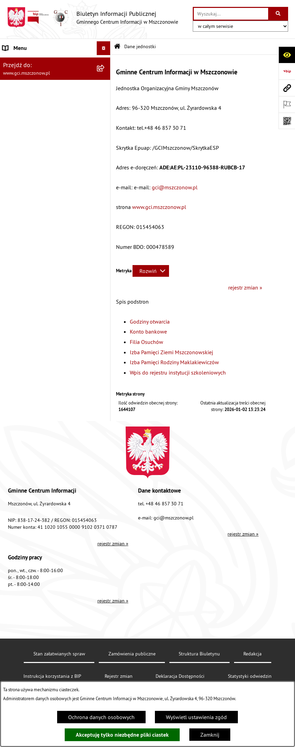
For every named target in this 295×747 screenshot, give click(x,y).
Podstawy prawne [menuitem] (23, 227)
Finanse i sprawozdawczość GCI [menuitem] (40, 255)
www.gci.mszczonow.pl (159, 206)
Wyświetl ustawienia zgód (196, 717)
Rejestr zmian (119, 676)
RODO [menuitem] (10, 296)
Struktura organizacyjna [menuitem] (30, 214)
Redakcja (252, 654)
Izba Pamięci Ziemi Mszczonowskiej (171, 352)
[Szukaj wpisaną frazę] (278, 14)
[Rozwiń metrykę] (151, 271)
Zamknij (209, 734)
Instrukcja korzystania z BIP (52, 676)
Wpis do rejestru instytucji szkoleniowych (178, 372)
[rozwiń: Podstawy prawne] (105, 228)
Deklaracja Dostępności (180, 676)
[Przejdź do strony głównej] (92, 17)
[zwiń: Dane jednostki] (105, 62)
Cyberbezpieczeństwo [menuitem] (28, 310)
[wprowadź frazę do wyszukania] (231, 14)
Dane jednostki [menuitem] (20, 62)
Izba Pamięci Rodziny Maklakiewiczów (174, 362)
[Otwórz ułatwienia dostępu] (286, 54)
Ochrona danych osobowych (101, 717)
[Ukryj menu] (103, 48)
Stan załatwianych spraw (59, 654)
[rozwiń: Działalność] (105, 241)
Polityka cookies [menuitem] (22, 324)
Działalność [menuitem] (16, 241)
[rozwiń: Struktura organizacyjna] (105, 214)
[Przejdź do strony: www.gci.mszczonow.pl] (286, 88)
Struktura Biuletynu (199, 654)
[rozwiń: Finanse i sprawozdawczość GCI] (105, 255)
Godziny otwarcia (150, 321)
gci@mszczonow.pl (175, 187)
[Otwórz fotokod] (286, 121)
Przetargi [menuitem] (13, 269)
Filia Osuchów (146, 341)
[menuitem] (55, 80)
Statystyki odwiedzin (250, 676)
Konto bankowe (148, 331)
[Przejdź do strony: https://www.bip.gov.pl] (286, 71)
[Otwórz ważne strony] (286, 104)
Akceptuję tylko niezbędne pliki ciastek (122, 734)
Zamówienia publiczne (132, 654)
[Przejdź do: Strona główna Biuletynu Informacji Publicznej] (117, 47)
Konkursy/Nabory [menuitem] (23, 283)
